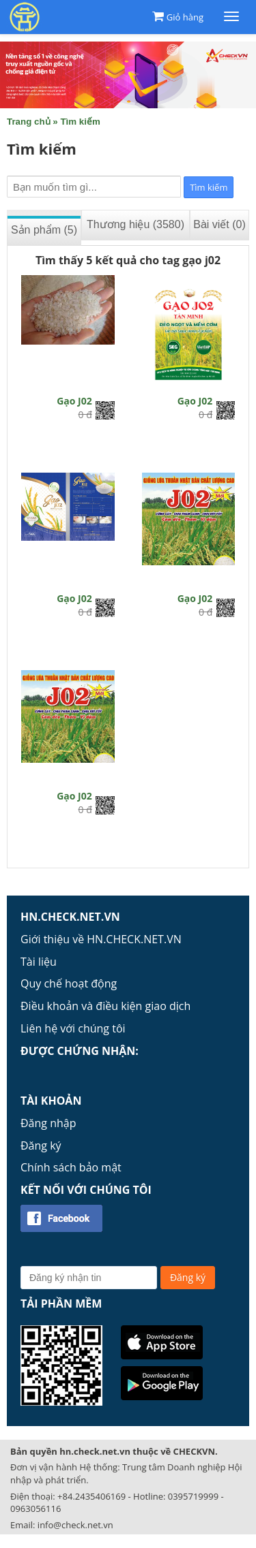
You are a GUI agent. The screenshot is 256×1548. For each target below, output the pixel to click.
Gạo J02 (74, 400)
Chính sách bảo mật (71, 1167)
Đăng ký (40, 1145)
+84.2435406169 (91, 1496)
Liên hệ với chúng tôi (73, 1028)
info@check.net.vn (75, 1525)
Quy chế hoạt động (68, 983)
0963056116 (35, 1508)
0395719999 (193, 1496)
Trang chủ (29, 121)
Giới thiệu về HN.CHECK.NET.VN (101, 939)
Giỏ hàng (185, 17)
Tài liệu (38, 961)
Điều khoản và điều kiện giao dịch (105, 1005)
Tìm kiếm (80, 121)
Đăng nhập (48, 1123)
